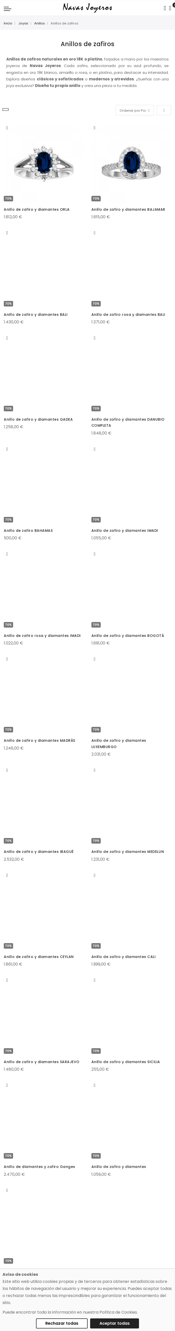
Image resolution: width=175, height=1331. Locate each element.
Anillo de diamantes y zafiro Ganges (39, 1166)
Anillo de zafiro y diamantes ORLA (37, 209)
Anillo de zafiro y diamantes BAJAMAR (128, 209)
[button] (7, 127)
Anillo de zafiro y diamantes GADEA (38, 419)
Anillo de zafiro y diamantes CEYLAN (39, 956)
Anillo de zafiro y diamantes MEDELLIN (127, 851)
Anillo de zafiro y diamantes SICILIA (125, 1061)
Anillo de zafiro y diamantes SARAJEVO (42, 1061)
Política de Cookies (118, 1312)
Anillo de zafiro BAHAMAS (28, 530)
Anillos (39, 23)
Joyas (23, 23)
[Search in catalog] (165, 8)
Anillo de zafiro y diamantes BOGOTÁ (127, 635)
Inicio (8, 23)
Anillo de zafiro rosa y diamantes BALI (128, 314)
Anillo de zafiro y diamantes (118, 1166)
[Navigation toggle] (7, 8)
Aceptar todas (114, 1323)
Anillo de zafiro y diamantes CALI (123, 956)
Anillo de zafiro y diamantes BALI (36, 314)
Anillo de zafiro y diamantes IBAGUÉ (39, 851)
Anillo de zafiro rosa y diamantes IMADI (42, 635)
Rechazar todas (61, 1323)
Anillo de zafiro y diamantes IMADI (124, 530)
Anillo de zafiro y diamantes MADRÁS (39, 740)
